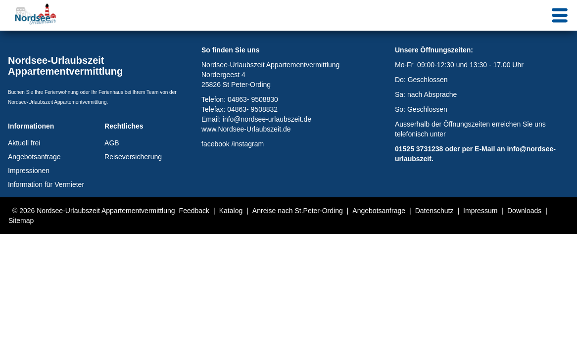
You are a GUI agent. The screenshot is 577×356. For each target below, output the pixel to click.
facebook (215, 144)
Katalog (230, 211)
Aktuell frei (24, 143)
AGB (111, 143)
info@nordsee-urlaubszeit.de (267, 119)
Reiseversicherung (133, 157)
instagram (249, 144)
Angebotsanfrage (34, 157)
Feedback (194, 211)
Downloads (524, 211)
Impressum (480, 211)
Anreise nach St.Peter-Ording (297, 211)
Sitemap (21, 220)
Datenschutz (434, 211)
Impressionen (28, 171)
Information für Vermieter (46, 184)
